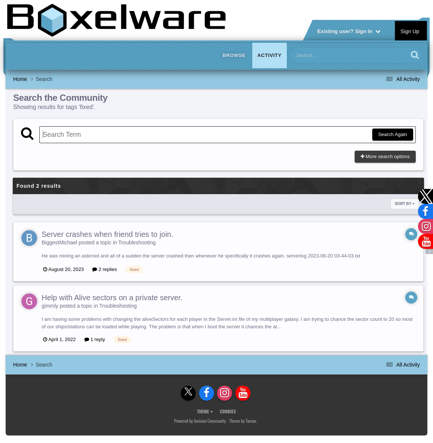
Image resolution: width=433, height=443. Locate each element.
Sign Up (410, 31)
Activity (270, 55)
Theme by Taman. (243, 421)
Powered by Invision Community (200, 421)
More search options (385, 156)
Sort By (405, 204)
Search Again (392, 134)
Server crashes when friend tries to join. (107, 234)
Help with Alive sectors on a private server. (112, 297)
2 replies (104, 269)
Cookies (228, 411)
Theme (205, 411)
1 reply (94, 339)
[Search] (330, 55)
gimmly (50, 306)
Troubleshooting (137, 242)
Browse (234, 55)
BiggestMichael (59, 242)
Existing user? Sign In (349, 31)
